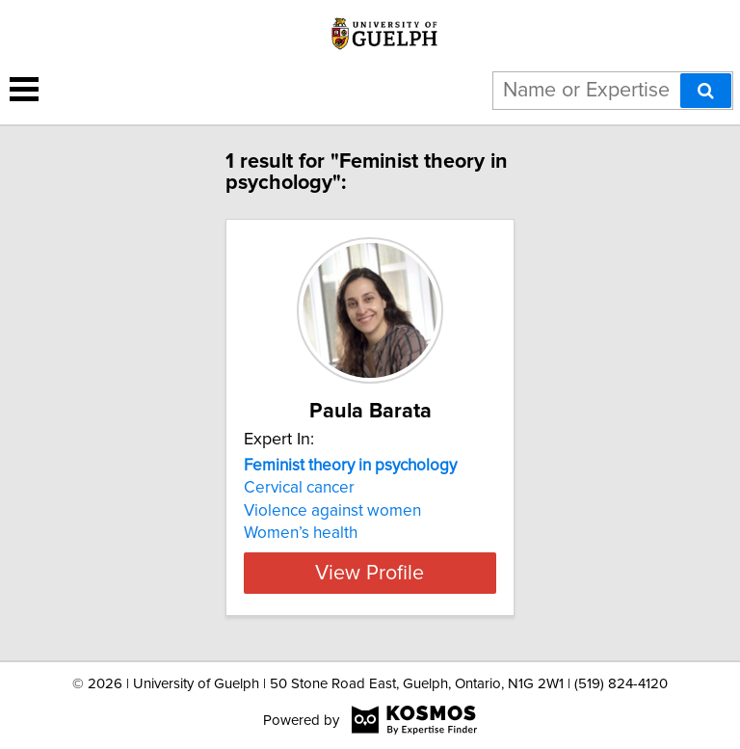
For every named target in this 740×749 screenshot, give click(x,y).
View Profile (369, 572)
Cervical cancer (299, 487)
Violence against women (332, 511)
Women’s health (300, 533)
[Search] (705, 90)
